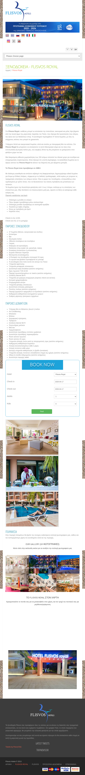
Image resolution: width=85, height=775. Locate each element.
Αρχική (7, 70)
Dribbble (12, 35)
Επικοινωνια (71, 764)
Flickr (7, 35)
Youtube (19, 41)
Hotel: (9, 374)
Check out (11, 389)
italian (33, 35)
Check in (10, 381)
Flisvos (35, 764)
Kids (9, 404)
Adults (9, 396)
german (23, 35)
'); (65, 396)
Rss (18, 35)
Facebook (8, 41)
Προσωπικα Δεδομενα (52, 764)
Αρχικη (8, 764)
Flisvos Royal (21, 764)
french (28, 35)
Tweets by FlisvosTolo (13, 747)
